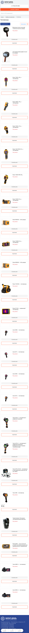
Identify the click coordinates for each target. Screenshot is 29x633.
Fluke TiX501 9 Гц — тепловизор (17, 200)
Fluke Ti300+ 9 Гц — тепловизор (17, 127)
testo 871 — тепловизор (18, 351)
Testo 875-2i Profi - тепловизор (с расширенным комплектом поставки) (20, 470)
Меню (26, 2)
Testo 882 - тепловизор (18, 492)
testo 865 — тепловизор (18, 373)
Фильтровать (23, 24)
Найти (27, 13)
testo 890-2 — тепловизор (19, 590)
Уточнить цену (14, 39)
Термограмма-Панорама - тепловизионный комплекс (19, 519)
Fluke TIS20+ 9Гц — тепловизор (17, 78)
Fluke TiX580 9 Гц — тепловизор (17, 242)
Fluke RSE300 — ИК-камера (19, 219)
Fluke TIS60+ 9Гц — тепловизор (17, 102)
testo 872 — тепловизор (18, 395)
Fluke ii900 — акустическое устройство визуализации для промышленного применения (20, 545)
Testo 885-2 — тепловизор (19, 564)
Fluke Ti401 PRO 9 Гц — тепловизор (18, 150)
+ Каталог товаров (14, 9)
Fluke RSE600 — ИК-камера (19, 262)
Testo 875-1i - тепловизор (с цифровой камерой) (19, 418)
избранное (12, 630)
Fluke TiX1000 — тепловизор (19, 284)
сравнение (4, 630)
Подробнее (14, 43)
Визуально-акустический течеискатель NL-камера (19, 28)
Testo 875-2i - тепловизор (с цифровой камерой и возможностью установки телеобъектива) (19, 445)
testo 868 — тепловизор (18, 330)
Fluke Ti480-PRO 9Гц (17, 174)
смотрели (19, 630)
